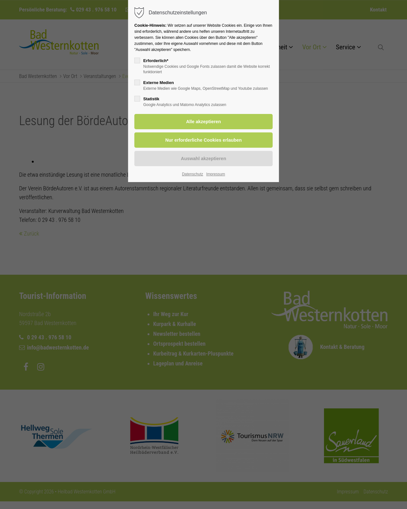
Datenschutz (192, 174)
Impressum (215, 174)
